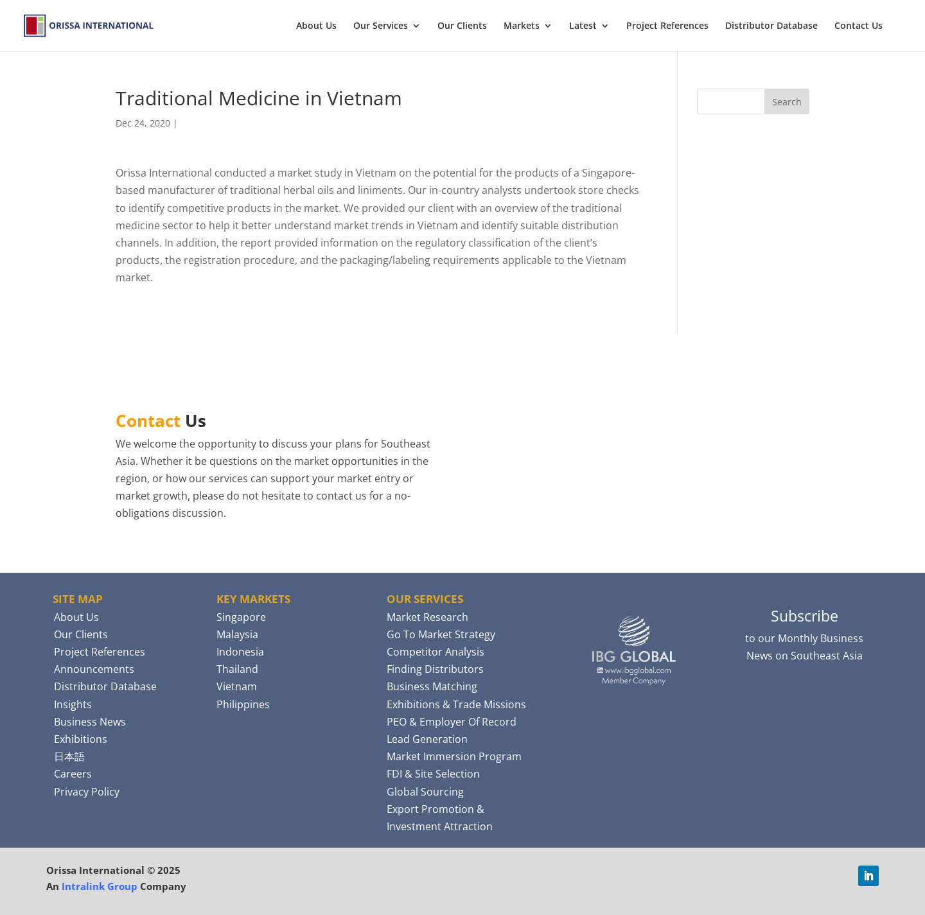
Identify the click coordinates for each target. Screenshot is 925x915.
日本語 (69, 756)
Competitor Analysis (435, 652)
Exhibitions (80, 739)
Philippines (243, 704)
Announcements (94, 669)
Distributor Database (771, 26)
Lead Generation (427, 739)
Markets (522, 26)
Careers (73, 774)
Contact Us (858, 26)
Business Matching (432, 686)
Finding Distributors (435, 669)
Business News (90, 722)
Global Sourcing (425, 792)
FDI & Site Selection (433, 774)
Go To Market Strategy (441, 634)
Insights (73, 704)
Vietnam (236, 686)
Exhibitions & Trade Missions (456, 704)
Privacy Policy (86, 792)
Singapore (241, 617)
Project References (667, 26)
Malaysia (237, 634)
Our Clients (462, 26)
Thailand (237, 669)
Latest (583, 26)
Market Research (427, 617)
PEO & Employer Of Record (451, 722)
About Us (316, 26)
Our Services (380, 26)
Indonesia (240, 652)
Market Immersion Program (454, 756)
